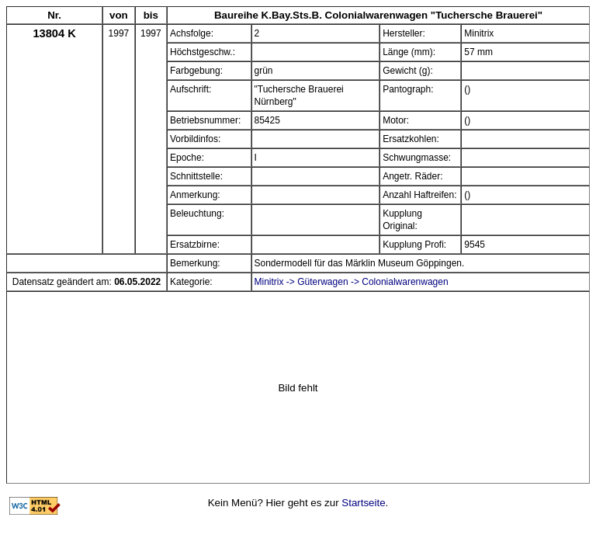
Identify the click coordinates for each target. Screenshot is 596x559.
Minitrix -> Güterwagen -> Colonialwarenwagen (352, 281)
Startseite (363, 503)
